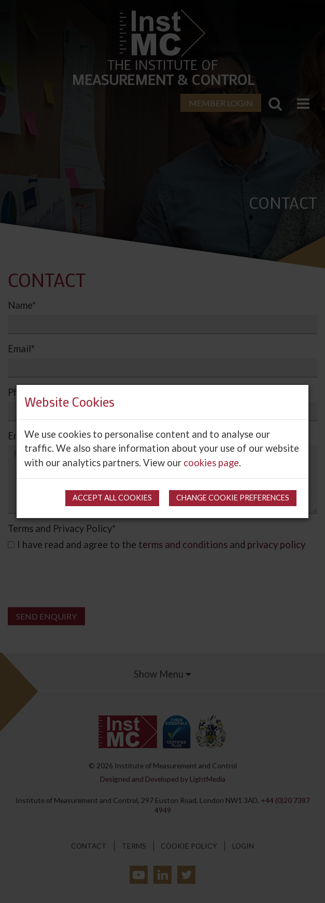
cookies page (211, 462)
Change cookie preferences (232, 497)
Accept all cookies (112, 497)
